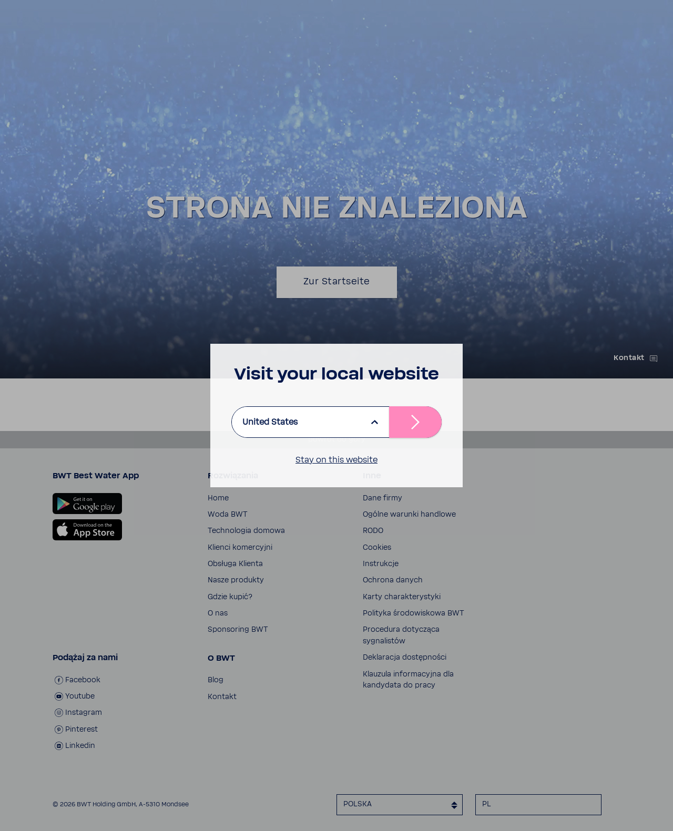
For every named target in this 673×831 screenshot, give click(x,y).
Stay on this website (336, 460)
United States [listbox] (270, 422)
